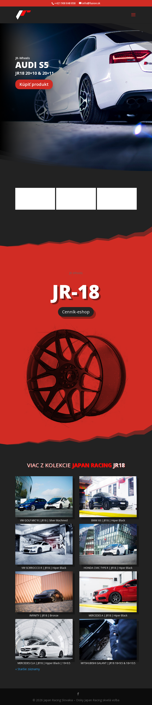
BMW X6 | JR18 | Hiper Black (108, 519)
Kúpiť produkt (34, 84)
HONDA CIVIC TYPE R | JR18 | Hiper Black (108, 567)
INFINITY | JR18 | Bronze (44, 614)
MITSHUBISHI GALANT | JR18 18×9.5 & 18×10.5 (108, 662)
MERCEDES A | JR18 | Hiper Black (108, 614)
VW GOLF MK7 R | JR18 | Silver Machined (44, 519)
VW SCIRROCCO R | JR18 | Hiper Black (44, 567)
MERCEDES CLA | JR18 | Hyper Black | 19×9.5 (44, 662)
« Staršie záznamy (27, 668)
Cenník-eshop (76, 311)
